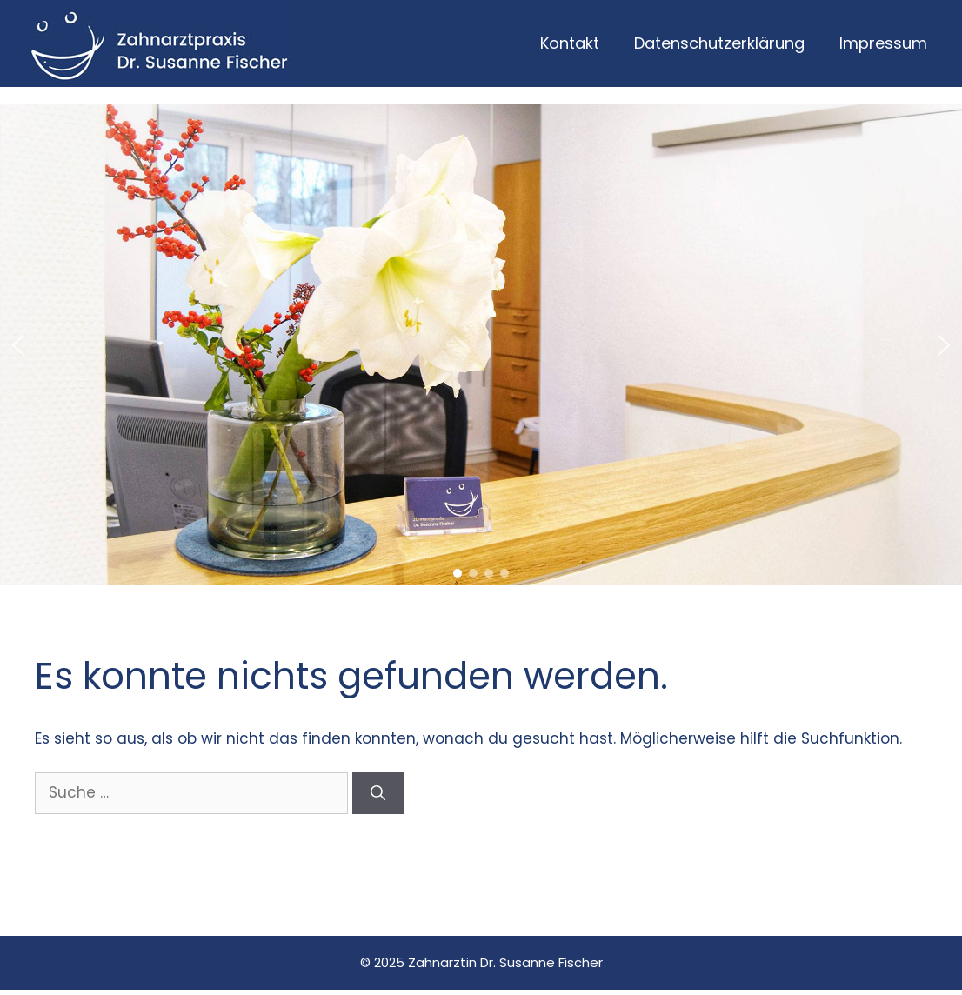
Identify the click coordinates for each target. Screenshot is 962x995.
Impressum (883, 43)
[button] (18, 345)
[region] (481, 344)
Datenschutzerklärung (719, 43)
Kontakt (569, 43)
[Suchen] (378, 793)
